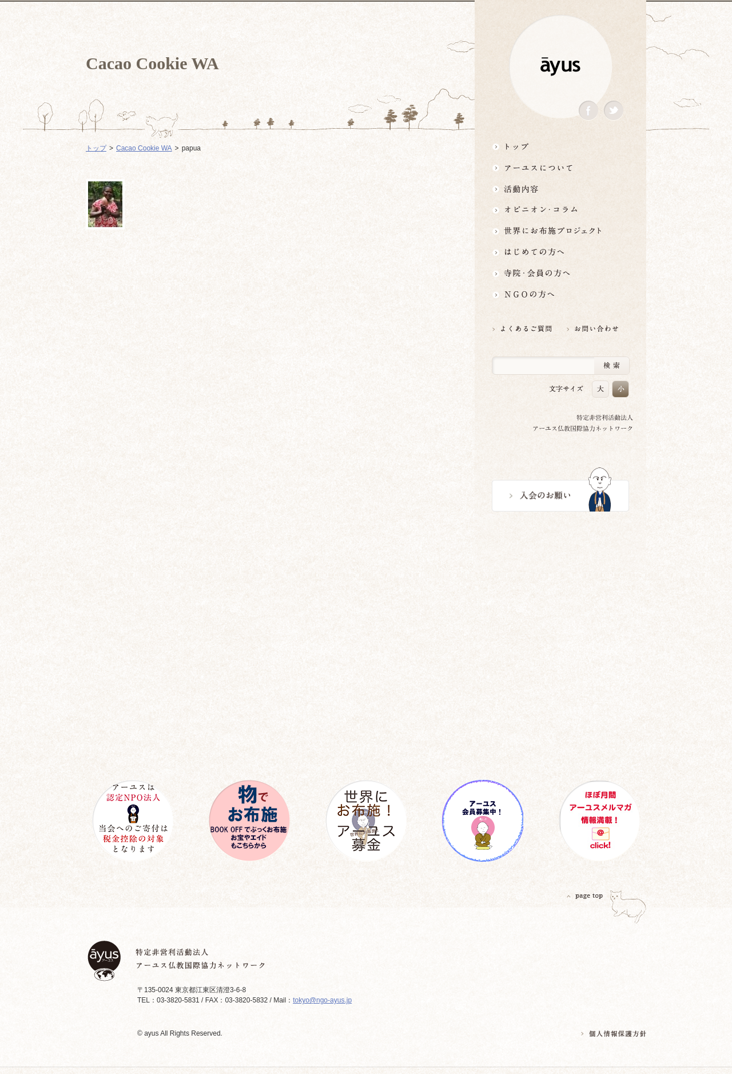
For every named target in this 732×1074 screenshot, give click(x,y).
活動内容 (560, 188)
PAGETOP (585, 895)
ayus (560, 66)
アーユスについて (560, 167)
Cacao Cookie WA (144, 148)
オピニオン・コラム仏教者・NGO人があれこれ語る (560, 209)
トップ (560, 146)
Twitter (613, 111)
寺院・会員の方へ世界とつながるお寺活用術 (560, 273)
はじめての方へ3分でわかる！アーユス (560, 252)
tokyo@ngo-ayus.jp (322, 1000)
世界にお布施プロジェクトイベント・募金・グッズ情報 (560, 230)
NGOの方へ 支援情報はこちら (560, 294)
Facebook (588, 111)
